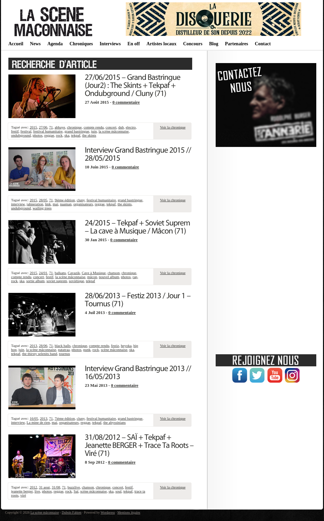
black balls (62, 346)
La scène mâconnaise (45, 512)
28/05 (43, 200)
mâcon (92, 277)
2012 (33, 487)
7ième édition (65, 418)
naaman (65, 204)
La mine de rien (38, 422)
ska (66, 135)
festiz (115, 346)
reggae (49, 135)
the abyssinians (114, 422)
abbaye (60, 127)
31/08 (56, 487)
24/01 (43, 273)
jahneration (34, 204)
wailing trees (42, 208)
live (37, 491)
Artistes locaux (161, 43)
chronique (74, 127)
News (35, 43)
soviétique (76, 281)
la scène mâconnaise (114, 131)
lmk (48, 204)
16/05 (34, 418)
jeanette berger (22, 491)
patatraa (64, 350)
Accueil (15, 43)
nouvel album (109, 277)
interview (18, 204)
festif (15, 131)
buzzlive (73, 487)
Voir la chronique (172, 127)
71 (51, 127)
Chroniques (81, 43)
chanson (114, 273)
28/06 (43, 346)
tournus (64, 354)
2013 (33, 346)
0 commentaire (126, 102)
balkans (60, 273)
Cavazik (74, 273)
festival (25, 131)
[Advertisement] (266, 248)
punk (87, 350)
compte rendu (94, 127)
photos (37, 135)
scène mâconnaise (114, 350)
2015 (33, 127)
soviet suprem (56, 281)
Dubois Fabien (72, 512)
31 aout (44, 487)
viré (23, 495)
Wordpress (108, 512)
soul (118, 491)
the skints (89, 135)
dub (121, 127)
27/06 (43, 127)
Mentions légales (128, 512)
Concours (193, 43)
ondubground (21, 135)
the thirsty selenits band (39, 354)
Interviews (110, 43)
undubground (21, 208)
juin (94, 131)
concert (111, 127)
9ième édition (65, 200)
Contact (263, 43)
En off (133, 43)
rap (134, 277)
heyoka (126, 346)
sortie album (35, 281)
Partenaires (236, 43)
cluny (81, 200)
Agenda (55, 43)
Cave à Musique (94, 273)
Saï (76, 491)
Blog (213, 43)
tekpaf (75, 135)
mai (55, 204)
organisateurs (83, 204)
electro (131, 127)
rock (59, 135)
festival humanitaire (48, 131)
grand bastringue (76, 131)
